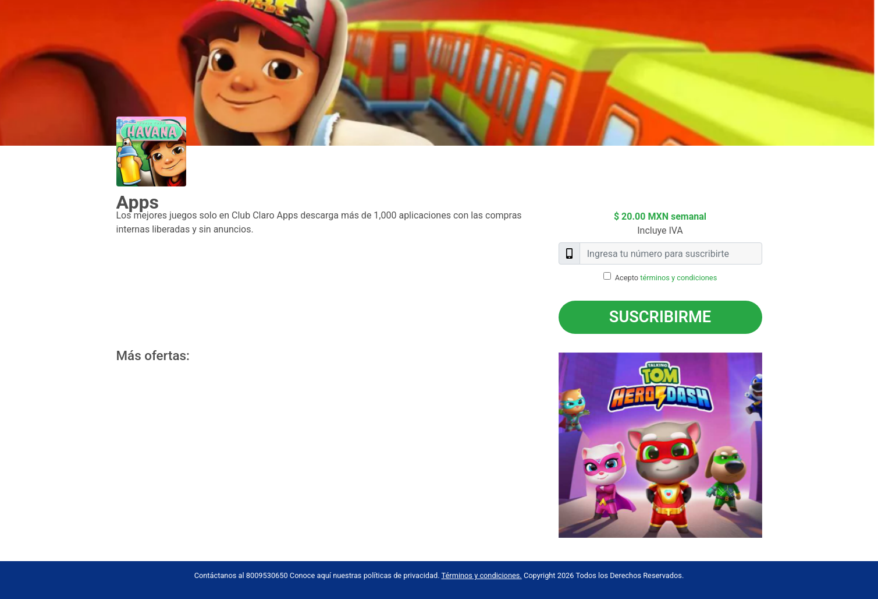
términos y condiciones (678, 277)
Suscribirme (660, 317)
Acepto (666, 277)
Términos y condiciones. (482, 575)
